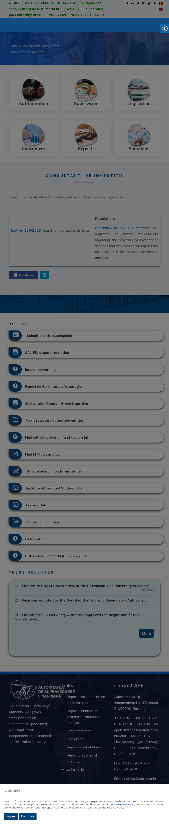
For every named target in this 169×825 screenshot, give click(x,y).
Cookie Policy (122, 804)
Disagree (27, 816)
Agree (11, 816)
